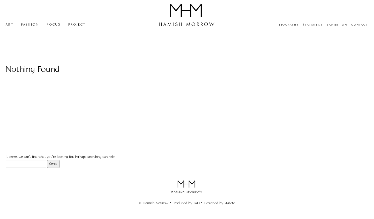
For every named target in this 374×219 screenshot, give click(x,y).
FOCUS (54, 25)
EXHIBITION (337, 24)
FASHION (30, 25)
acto (230, 203)
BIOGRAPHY (289, 24)
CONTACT (359, 24)
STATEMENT (313, 24)
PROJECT (77, 25)
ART (9, 25)
